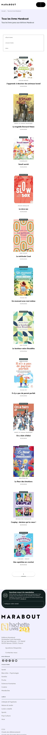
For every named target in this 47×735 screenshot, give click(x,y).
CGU (3, 729)
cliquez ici (23, 599)
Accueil (4, 11)
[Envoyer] (41, 603)
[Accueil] (10, 4)
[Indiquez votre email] (21, 604)
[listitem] (3, 660)
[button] (10, 37)
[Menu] (40, 4)
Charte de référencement (11, 732)
